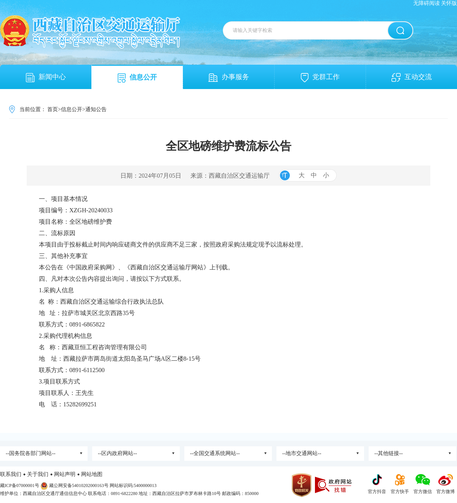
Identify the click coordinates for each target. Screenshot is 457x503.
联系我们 (10, 474)
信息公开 (137, 78)
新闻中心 (46, 77)
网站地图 (91, 474)
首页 (52, 109)
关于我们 (37, 474)
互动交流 (411, 77)
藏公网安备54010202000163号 (79, 485)
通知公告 (96, 109)
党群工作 (320, 77)
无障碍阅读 (426, 3)
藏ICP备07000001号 (19, 485)
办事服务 (228, 77)
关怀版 (449, 3)
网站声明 (64, 474)
